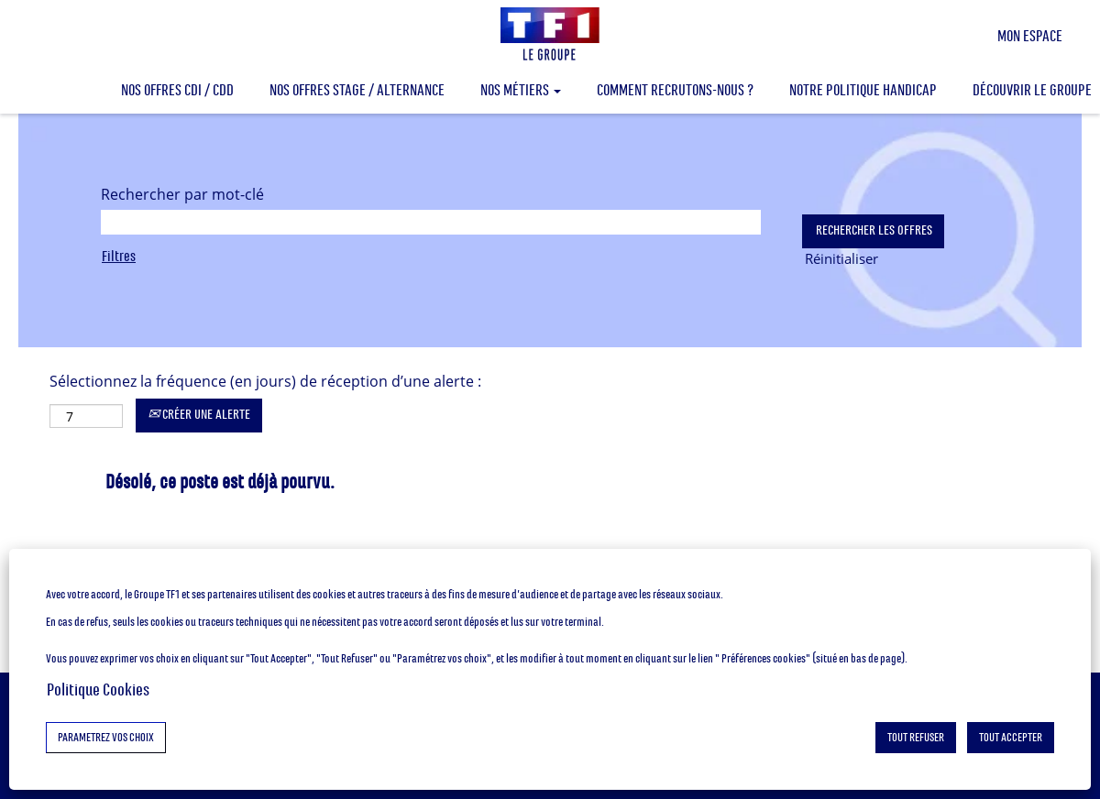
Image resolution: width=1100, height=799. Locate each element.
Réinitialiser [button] (841, 258)
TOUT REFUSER (915, 737)
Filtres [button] (119, 256)
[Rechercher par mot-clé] (431, 222)
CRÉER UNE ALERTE (199, 414)
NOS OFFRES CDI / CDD (177, 90)
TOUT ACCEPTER (1010, 737)
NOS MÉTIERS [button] (520, 90)
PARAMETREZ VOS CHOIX (106, 737)
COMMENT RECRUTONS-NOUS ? (675, 90)
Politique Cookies (98, 689)
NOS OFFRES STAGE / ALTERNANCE (357, 90)
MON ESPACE (1029, 36)
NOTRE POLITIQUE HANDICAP (863, 90)
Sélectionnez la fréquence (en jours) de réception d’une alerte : (265, 381)
